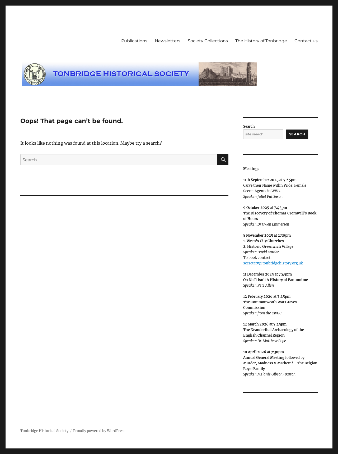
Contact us (306, 40)
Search (249, 126)
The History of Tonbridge (261, 40)
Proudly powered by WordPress (99, 431)
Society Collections (208, 40)
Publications (134, 40)
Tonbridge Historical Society (44, 431)
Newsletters (167, 40)
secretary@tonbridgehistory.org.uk (273, 263)
